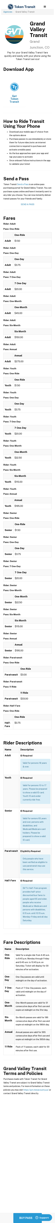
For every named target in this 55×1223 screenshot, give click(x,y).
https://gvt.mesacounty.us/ (36, 1090)
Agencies (7, 12)
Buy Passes (27, 1217)
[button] (44, 6)
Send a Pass (23, 184)
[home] (21, 7)
